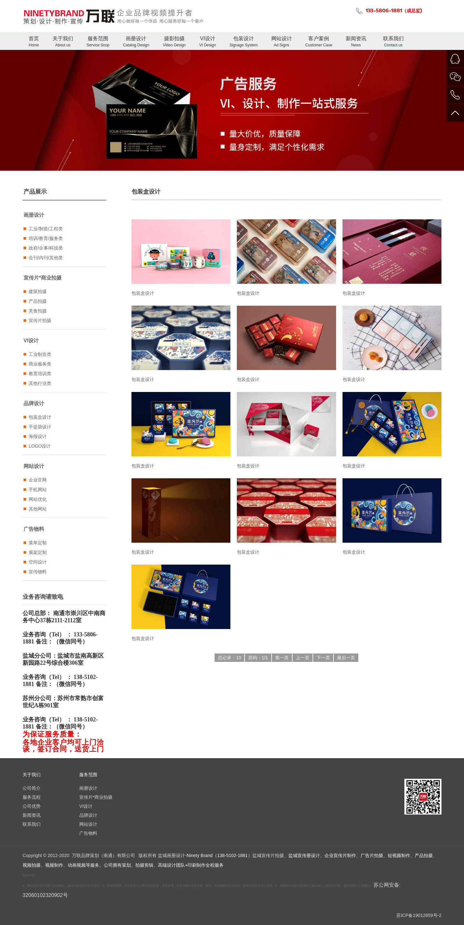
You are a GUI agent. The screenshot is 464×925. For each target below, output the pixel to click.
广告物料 (34, 529)
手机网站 (38, 489)
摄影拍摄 (174, 42)
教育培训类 (40, 373)
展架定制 (38, 552)
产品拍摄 (38, 301)
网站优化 (38, 499)
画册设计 (136, 42)
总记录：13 (229, 657)
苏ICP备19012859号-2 (418, 915)
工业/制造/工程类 (46, 228)
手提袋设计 (40, 426)
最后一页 (346, 657)
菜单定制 (38, 542)
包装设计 (243, 42)
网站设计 (281, 42)
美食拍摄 (38, 310)
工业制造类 (40, 354)
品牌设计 (34, 403)
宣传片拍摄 (40, 320)
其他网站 (38, 508)
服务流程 (32, 797)
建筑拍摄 (38, 291)
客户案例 (318, 42)
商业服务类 (40, 364)
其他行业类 (40, 383)
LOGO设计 (40, 446)
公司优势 (32, 806)
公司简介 (32, 788)
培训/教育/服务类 (46, 238)
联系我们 (393, 42)
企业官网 (38, 479)
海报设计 (38, 436)
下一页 (323, 657)
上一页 (302, 657)
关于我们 (63, 42)
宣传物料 (38, 571)
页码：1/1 (258, 657)
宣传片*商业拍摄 (43, 278)
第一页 (282, 657)
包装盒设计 (40, 417)
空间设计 (38, 562)
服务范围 (98, 42)
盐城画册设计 (171, 855)
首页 (34, 42)
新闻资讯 (356, 42)
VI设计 (207, 42)
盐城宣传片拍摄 (268, 855)
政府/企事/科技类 (46, 248)
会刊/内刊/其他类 (46, 257)
